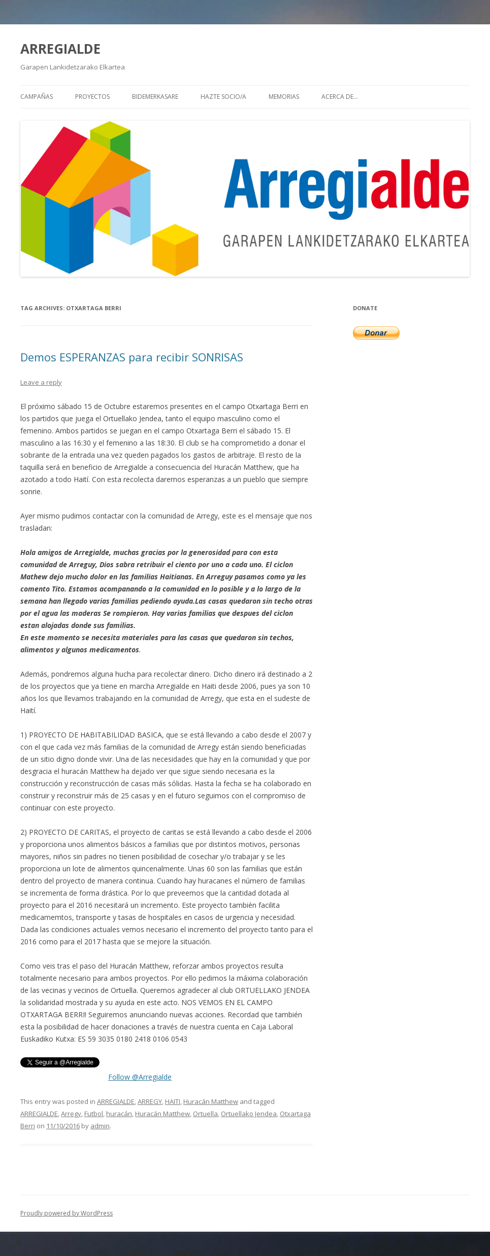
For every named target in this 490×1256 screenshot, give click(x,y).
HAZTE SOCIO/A (223, 96)
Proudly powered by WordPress (66, 1213)
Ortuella (205, 1113)
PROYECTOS (92, 96)
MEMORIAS (284, 96)
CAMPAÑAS (36, 96)
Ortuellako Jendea (249, 1113)
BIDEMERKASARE (155, 96)
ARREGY (150, 1101)
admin (100, 1125)
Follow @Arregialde (140, 1077)
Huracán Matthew (210, 1101)
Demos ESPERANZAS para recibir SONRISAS (131, 356)
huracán (119, 1113)
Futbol (93, 1113)
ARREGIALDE (60, 49)
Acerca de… (339, 96)
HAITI (172, 1101)
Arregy (71, 1113)
